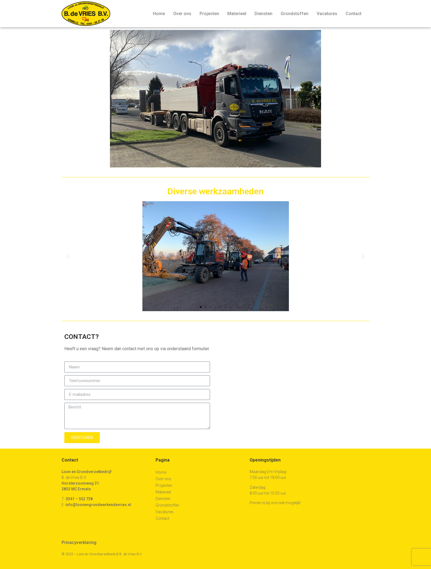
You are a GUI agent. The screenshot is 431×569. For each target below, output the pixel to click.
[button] (67, 256)
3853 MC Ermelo (76, 489)
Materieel (236, 13)
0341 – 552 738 (79, 499)
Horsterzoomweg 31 (80, 483)
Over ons (182, 13)
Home (159, 13)
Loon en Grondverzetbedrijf (87, 471)
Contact (353, 13)
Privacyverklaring (79, 542)
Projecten (209, 13)
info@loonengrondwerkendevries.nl (98, 504)
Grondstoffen (294, 13)
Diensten (263, 13)
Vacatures (327, 13)
